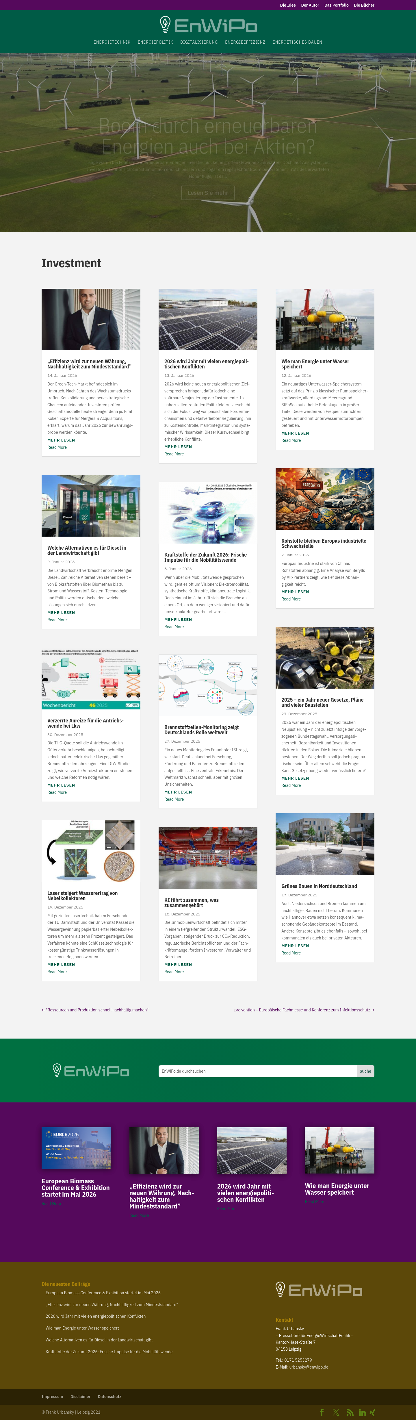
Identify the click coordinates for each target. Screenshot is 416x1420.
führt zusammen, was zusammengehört (191, 903)
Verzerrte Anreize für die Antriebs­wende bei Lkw (85, 723)
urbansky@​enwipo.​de (308, 1367)
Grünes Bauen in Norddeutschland (319, 886)
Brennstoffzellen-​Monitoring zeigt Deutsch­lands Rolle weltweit (201, 730)
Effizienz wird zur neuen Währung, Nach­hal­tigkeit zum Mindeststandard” (89, 364)
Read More (57, 447)
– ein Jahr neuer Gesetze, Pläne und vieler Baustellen (322, 702)
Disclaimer (80, 1396)
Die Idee (288, 5)
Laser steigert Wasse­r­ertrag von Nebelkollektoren (82, 896)
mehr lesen (61, 440)
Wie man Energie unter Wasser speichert (315, 364)
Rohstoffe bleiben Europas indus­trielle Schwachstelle (323, 543)
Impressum (52, 1396)
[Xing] (372, 1412)
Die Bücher (364, 5)
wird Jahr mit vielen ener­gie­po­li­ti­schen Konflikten (206, 364)
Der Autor (310, 5)
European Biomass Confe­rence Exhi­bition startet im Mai (76, 1187)
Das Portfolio (336, 5)
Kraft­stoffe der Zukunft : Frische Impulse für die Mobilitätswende (205, 557)
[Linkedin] (362, 1412)
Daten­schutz (109, 1396)
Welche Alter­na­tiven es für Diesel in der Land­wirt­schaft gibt (86, 550)
